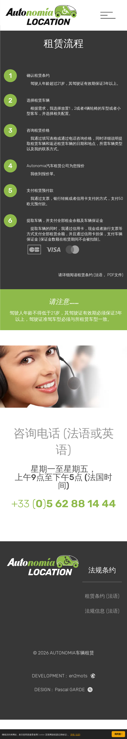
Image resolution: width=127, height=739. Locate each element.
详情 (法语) (75, 734)
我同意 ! (118, 734)
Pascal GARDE (74, 709)
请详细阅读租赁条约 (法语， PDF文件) (90, 294)
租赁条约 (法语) (102, 615)
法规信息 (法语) (102, 630)
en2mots (82, 695)
